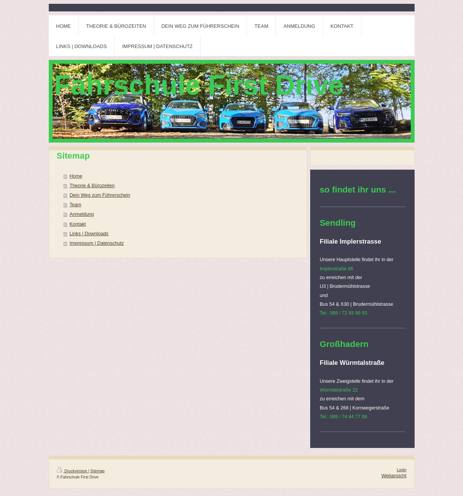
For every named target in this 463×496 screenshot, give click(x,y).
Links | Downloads (89, 233)
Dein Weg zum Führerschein (100, 195)
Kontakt (78, 224)
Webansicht (394, 475)
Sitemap (97, 471)
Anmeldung (82, 214)
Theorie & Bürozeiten (92, 185)
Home (76, 176)
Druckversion (72, 471)
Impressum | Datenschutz (97, 243)
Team (76, 204)
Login (402, 470)
